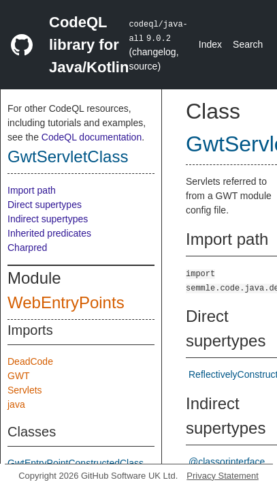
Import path (31, 190)
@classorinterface (227, 461)
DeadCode (30, 361)
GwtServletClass (67, 156)
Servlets (24, 390)
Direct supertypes (44, 204)
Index (210, 44)
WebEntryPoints (66, 302)
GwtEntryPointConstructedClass (75, 463)
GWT (18, 375)
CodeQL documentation (92, 137)
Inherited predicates (49, 233)
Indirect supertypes (47, 218)
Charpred (27, 247)
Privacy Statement (222, 476)
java (16, 404)
